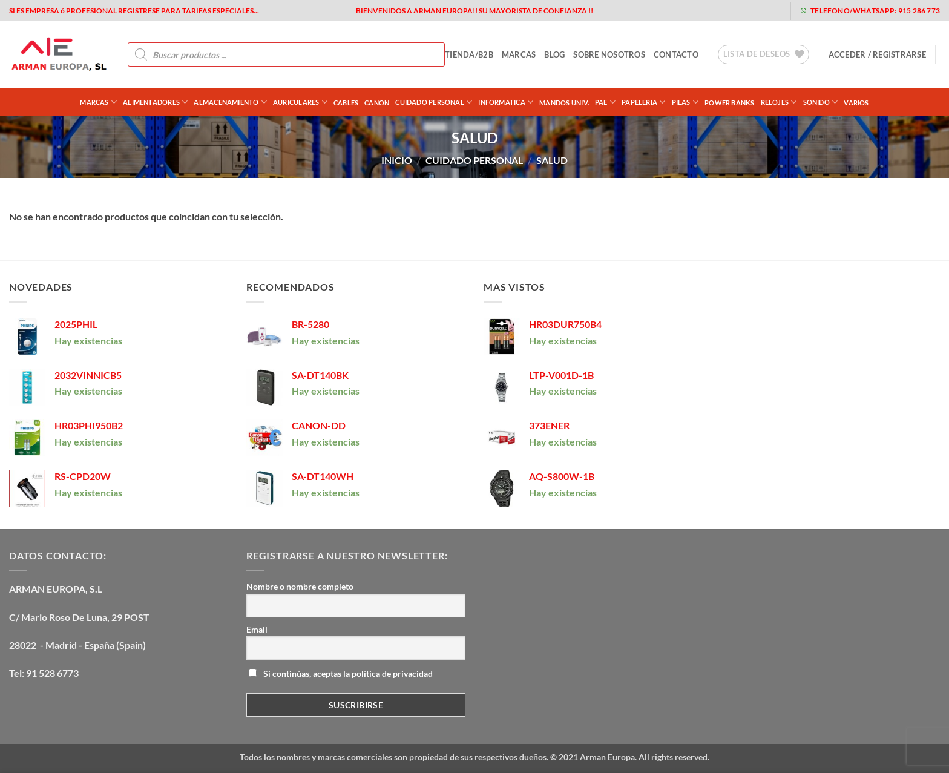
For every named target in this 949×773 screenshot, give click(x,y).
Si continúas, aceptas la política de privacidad (341, 673)
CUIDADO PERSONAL (433, 102)
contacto (676, 54)
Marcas (98, 102)
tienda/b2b (469, 54)
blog (554, 54)
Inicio (396, 160)
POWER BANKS (729, 103)
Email (257, 629)
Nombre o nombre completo (299, 586)
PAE (605, 102)
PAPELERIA (643, 102)
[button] (877, 54)
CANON (376, 103)
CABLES (345, 103)
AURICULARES (300, 102)
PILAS (685, 102)
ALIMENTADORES (155, 102)
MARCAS (519, 54)
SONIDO (820, 102)
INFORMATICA (505, 102)
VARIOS (856, 103)
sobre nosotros (609, 54)
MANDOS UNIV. (564, 103)
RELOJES (779, 102)
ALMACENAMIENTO (230, 102)
